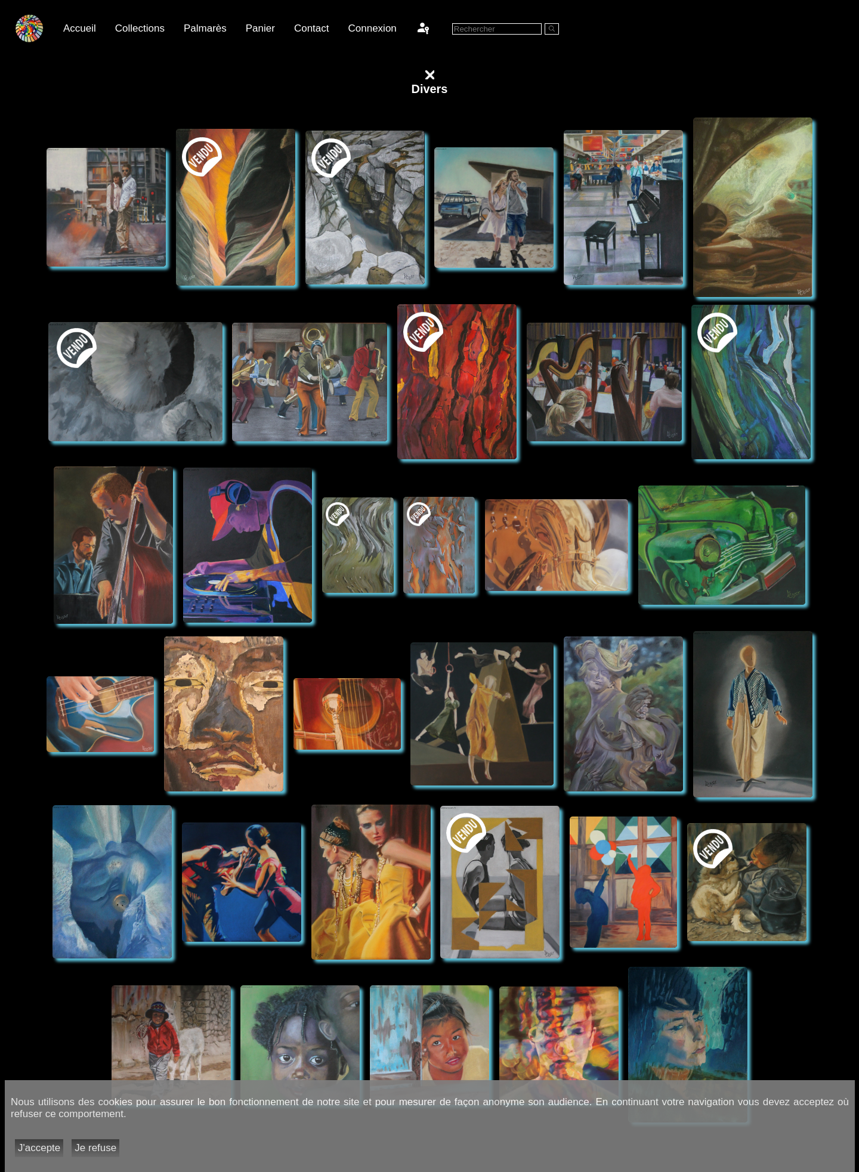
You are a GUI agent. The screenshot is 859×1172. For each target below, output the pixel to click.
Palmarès (205, 28)
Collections (140, 28)
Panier (260, 28)
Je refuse (95, 1148)
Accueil (79, 28)
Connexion (372, 28)
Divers (430, 88)
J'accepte (39, 1148)
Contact (311, 28)
